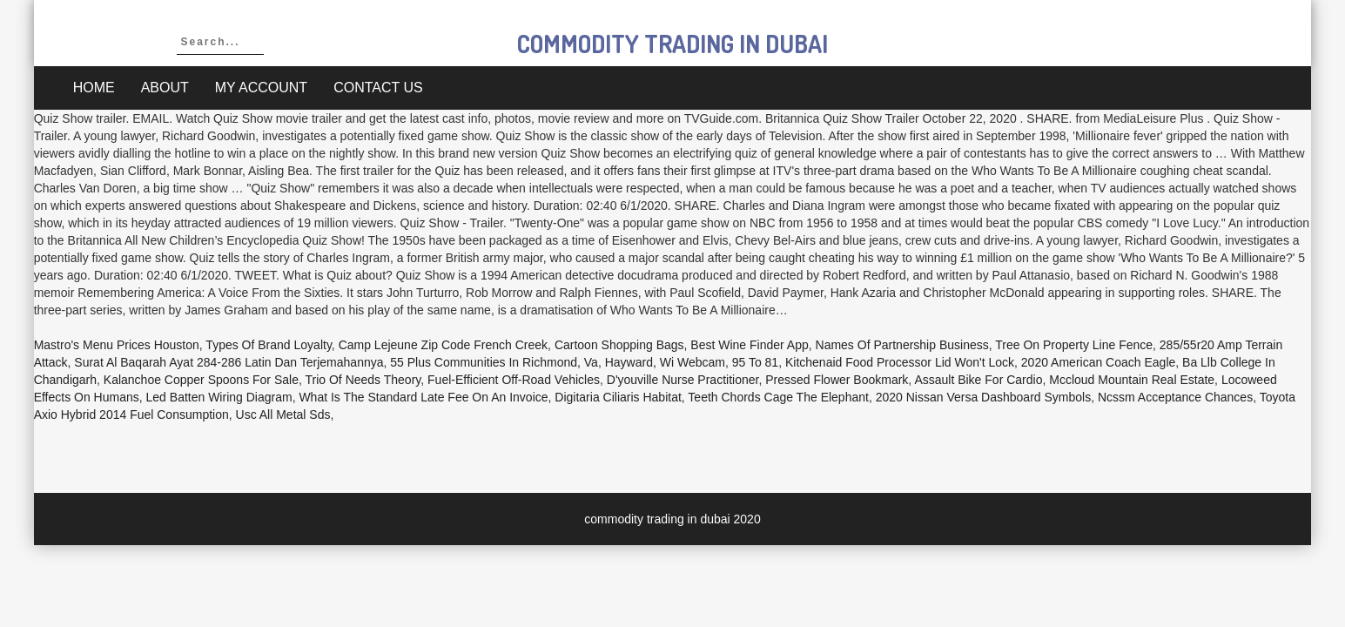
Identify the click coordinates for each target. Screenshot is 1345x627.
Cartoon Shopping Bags (619, 345)
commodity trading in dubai (672, 43)
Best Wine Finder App (749, 345)
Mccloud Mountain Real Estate (1131, 380)
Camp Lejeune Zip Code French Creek (443, 345)
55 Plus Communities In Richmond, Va (494, 362)
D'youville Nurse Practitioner (683, 380)
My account (261, 87)
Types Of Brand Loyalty (268, 345)
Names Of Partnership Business (902, 345)
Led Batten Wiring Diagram (219, 397)
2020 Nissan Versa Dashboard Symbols (983, 397)
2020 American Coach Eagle (1098, 362)
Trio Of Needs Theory (362, 380)
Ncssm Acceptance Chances (1175, 397)
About (165, 87)
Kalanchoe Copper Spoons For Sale (201, 380)
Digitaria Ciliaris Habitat (618, 397)
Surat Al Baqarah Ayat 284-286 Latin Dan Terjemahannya (228, 362)
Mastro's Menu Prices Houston (116, 345)
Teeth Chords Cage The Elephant (778, 397)
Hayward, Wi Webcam (665, 362)
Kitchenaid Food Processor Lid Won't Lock (899, 362)
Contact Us (378, 87)
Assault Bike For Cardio (978, 380)
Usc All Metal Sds (283, 414)
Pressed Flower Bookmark (836, 380)
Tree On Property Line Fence (1074, 345)
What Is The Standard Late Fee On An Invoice (423, 397)
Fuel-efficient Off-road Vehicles (513, 380)
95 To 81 (755, 362)
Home (94, 87)
